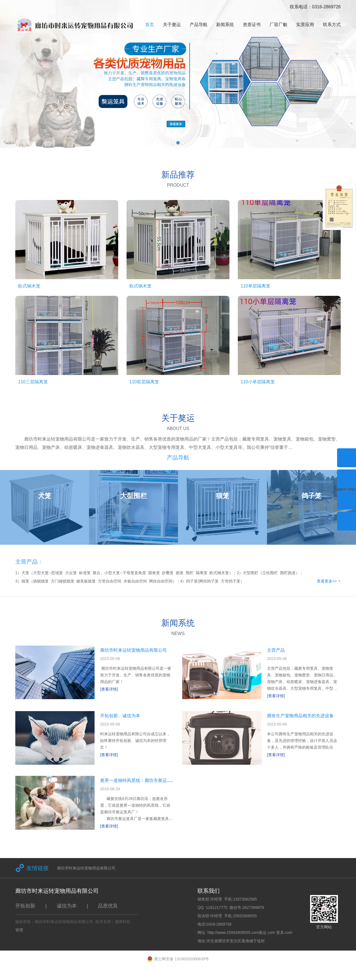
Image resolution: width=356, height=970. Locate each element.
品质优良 (108, 906)
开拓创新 (25, 906)
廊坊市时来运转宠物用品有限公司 (133, 650)
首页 (149, 24)
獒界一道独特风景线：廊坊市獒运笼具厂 (140, 780)
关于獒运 (172, 24)
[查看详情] (109, 689)
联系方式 (332, 24)
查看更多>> (327, 581)
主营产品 (276, 650)
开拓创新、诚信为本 (120, 715)
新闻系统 (225, 24)
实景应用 (305, 24)
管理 (19, 930)
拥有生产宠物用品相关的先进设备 (300, 715)
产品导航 (198, 24)
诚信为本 (67, 906)
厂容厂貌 (278, 24)
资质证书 (252, 24)
